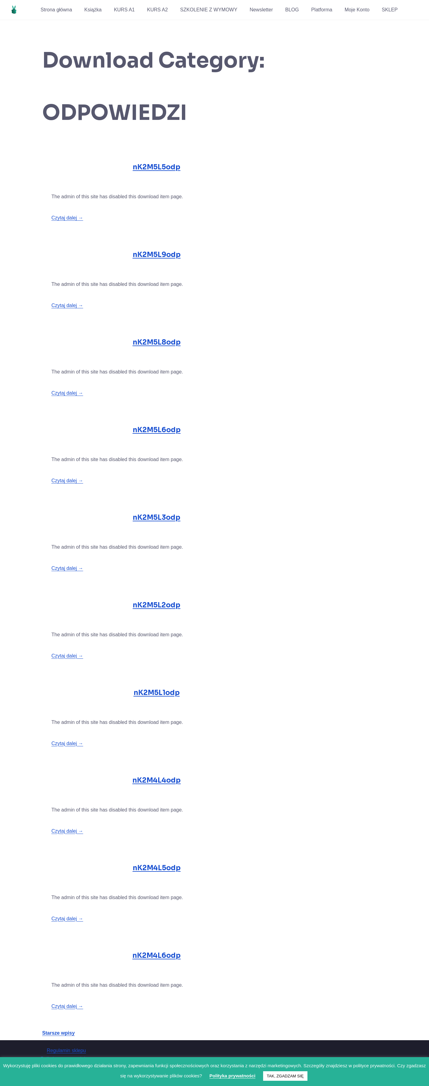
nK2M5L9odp (157, 255)
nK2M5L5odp (156, 167)
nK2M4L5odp (157, 868)
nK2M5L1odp (157, 693)
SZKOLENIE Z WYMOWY (208, 9)
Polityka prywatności (232, 1075)
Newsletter (261, 9)
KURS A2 (157, 9)
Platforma (321, 9)
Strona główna (56, 9)
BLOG (292, 9)
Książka (93, 9)
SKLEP (390, 9)
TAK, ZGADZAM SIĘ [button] (285, 1076)
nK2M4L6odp (156, 955)
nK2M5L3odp (156, 517)
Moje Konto (357, 9)
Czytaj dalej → (67, 217)
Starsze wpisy (58, 1033)
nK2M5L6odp (157, 430)
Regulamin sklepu (66, 1050)
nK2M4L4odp (156, 780)
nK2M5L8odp (157, 342)
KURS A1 (124, 9)
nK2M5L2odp (156, 605)
